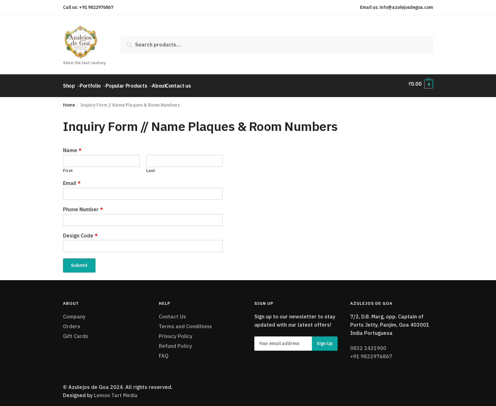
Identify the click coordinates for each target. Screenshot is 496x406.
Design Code (80, 232)
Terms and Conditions (185, 322)
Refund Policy (175, 342)
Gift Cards (75, 332)
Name (72, 146)
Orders (71, 322)
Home (69, 101)
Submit (79, 261)
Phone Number (83, 205)
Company (74, 313)
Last (150, 166)
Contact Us (172, 313)
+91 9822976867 (96, 7)
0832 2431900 (368, 344)
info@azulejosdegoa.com (406, 7)
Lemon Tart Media (116, 391)
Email (72, 179)
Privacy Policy (175, 332)
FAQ (164, 352)
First (68, 166)
